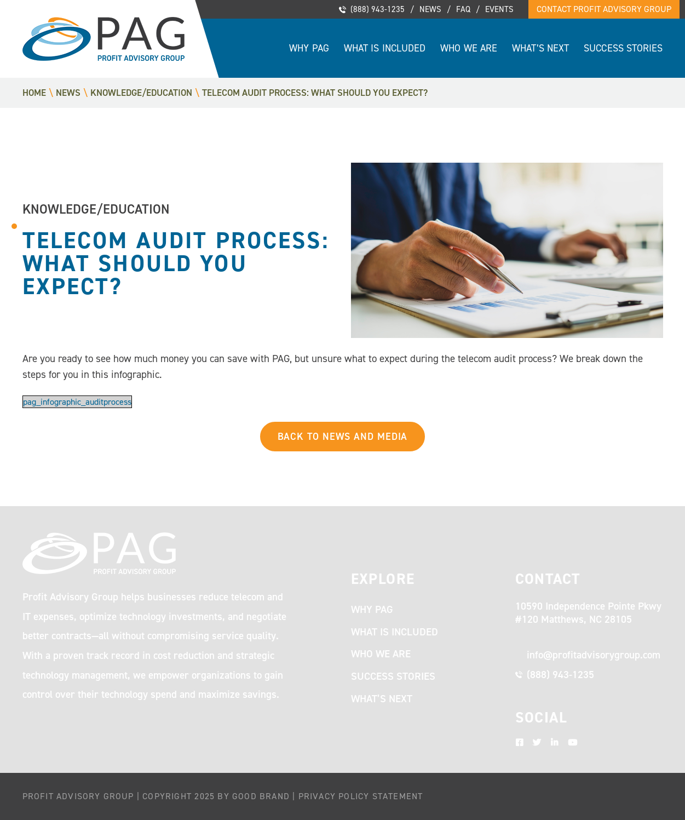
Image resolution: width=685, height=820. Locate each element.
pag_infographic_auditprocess (77, 402)
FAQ (463, 9)
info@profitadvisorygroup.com (593, 655)
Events (499, 9)
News (430, 9)
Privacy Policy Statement (360, 796)
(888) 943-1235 (377, 9)
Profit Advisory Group (103, 39)
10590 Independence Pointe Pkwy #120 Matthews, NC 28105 (588, 613)
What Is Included (384, 48)
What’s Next (540, 48)
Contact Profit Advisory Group (604, 9)
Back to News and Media (343, 436)
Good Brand (261, 796)
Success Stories (623, 48)
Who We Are (468, 48)
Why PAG (309, 48)
